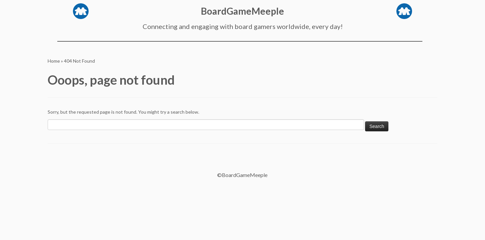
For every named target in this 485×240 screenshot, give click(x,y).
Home (54, 61)
